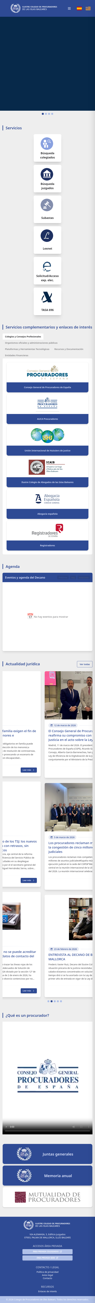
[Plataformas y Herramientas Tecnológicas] (27, 349)
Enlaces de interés (47, 1291)
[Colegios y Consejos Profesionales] (23, 336)
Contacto (47, 1278)
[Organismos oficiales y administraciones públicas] (31, 343)
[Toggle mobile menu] (69, 8)
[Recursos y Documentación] (69, 349)
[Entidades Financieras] (17, 355)
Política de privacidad (47, 1271)
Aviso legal (47, 1275)
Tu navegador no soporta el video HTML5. (47, 64)
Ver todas (85, 664)
